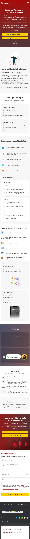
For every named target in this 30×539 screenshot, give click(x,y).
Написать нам (7, 511)
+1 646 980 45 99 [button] (22, 504)
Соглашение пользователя (21, 485)
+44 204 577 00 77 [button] (8, 508)
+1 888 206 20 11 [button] (8, 504)
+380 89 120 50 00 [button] (22, 508)
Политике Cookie (9, 532)
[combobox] (3, 465)
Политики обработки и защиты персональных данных (15, 488)
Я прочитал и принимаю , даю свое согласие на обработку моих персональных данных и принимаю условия (16, 487)
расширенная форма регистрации (8, 453)
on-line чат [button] (18, 511)
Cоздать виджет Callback (15, 38)
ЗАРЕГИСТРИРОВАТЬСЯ (15, 494)
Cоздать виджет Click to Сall (15, 34)
